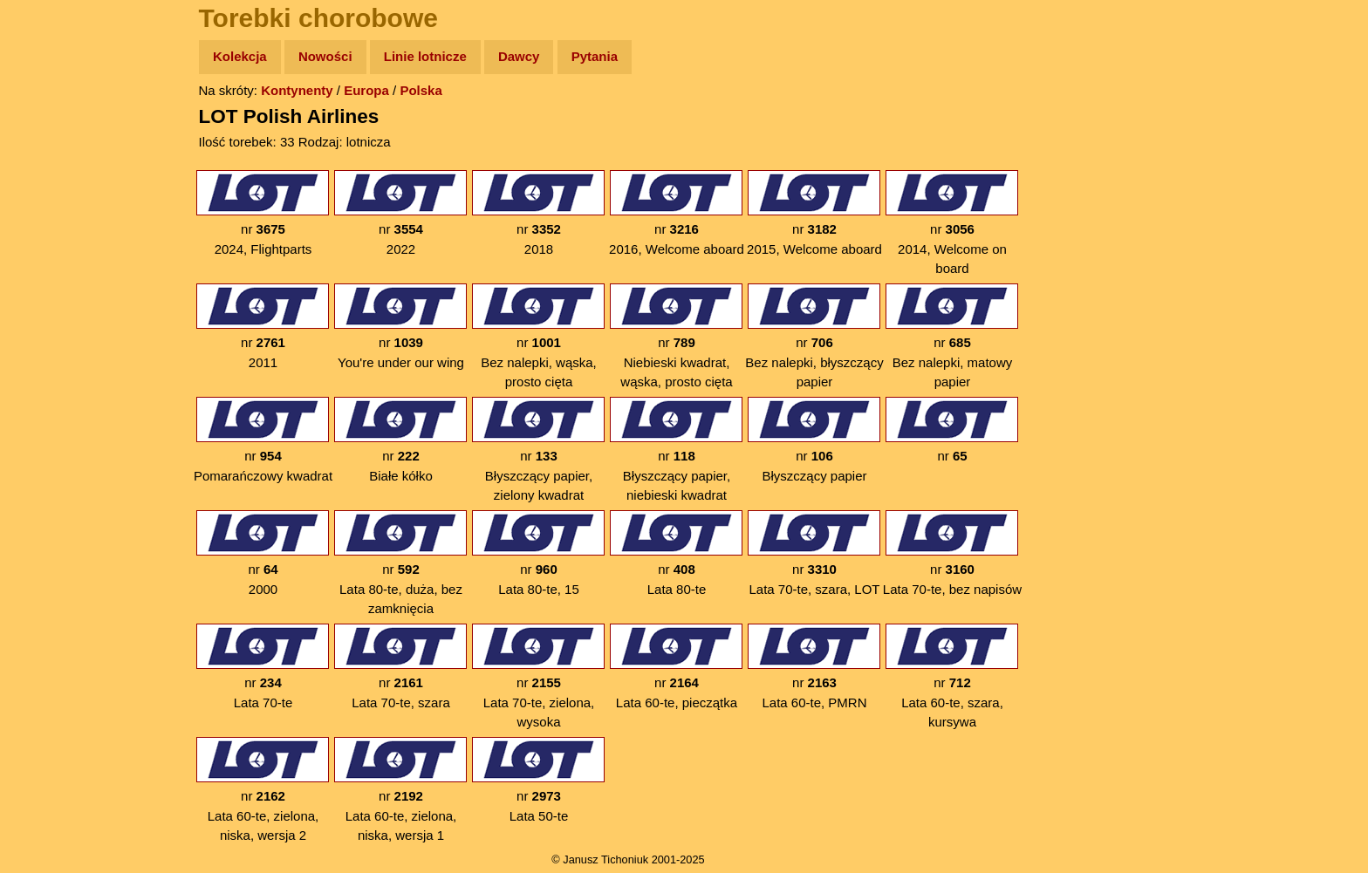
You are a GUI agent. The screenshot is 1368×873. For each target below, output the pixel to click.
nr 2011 (262, 326)
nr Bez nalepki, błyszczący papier (814, 336)
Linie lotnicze (425, 56)
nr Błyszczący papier (814, 440)
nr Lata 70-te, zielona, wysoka (538, 676)
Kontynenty (297, 90)
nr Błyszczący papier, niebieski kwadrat (676, 449)
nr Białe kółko (400, 440)
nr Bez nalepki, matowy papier (952, 336)
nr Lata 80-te (676, 553)
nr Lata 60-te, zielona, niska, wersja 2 (262, 789)
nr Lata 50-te (538, 780)
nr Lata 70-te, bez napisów (952, 553)
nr (952, 440)
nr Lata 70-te (262, 667)
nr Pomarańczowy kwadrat (263, 440)
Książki (52, 225)
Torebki (52, 359)
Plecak (50, 292)
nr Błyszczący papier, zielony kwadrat (538, 449)
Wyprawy (58, 124)
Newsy (50, 191)
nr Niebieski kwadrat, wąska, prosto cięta (676, 336)
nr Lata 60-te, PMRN (814, 667)
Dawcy (519, 56)
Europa (366, 90)
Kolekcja (240, 56)
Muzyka (53, 258)
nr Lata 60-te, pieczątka (676, 667)
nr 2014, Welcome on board (952, 223)
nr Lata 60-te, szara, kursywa (952, 676)
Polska (420, 90)
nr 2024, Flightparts (262, 213)
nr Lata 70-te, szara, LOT (814, 553)
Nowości (325, 56)
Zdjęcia (52, 158)
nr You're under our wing (400, 326)
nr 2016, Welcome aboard (676, 213)
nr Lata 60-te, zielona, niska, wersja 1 (400, 789)
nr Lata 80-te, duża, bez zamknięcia (400, 563)
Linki (44, 325)
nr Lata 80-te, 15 (538, 553)
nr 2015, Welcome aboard (814, 213)
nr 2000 (262, 553)
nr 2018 (538, 213)
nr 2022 (400, 213)
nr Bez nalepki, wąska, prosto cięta (538, 336)
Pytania (594, 56)
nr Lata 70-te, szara (400, 667)
